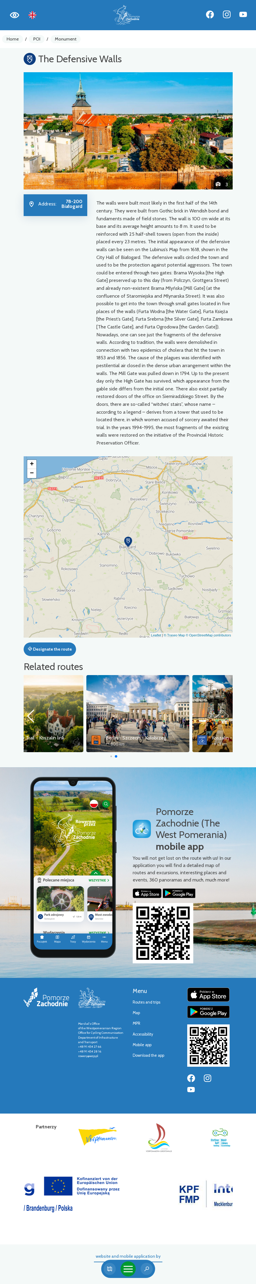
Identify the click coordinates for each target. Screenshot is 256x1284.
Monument (65, 39)
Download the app (148, 1055)
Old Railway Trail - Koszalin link (75, 738)
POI (36, 39)
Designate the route (50, 649)
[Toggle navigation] (128, 1269)
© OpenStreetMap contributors (208, 635)
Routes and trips (146, 1002)
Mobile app (142, 1045)
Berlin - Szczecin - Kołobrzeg (179, 738)
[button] (39, 130)
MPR (136, 1023)
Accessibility (143, 1034)
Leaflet (156, 635)
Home (13, 39)
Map (136, 1013)
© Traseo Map (174, 635)
